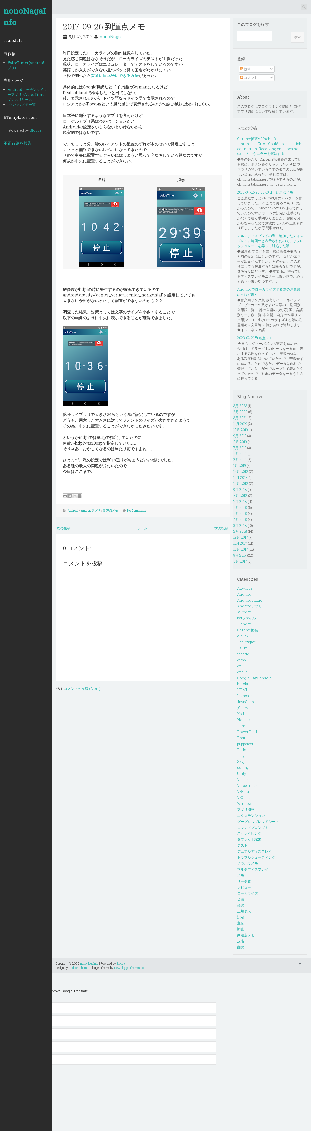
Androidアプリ (90, 510)
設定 (240, 917)
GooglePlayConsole (254, 678)
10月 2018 (240, 483)
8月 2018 (240, 495)
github (242, 672)
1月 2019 (239, 465)
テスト (242, 845)
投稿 (245, 69)
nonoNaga (110, 36)
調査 (240, 929)
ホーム (142, 528)
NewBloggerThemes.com (130, 968)
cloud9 (243, 636)
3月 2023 (240, 405)
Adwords (245, 588)
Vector (242, 779)
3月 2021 (240, 417)
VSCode (244, 797)
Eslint (242, 648)
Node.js (243, 719)
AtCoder (244, 612)
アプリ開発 (245, 809)
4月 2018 (240, 519)
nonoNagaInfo (25, 16)
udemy (243, 767)
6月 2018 (240, 507)
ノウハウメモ (247, 863)
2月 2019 (240, 459)
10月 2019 (240, 429)
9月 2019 (239, 435)
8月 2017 (240, 561)
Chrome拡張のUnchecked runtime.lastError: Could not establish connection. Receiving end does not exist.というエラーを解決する (269, 146)
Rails (241, 749)
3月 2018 (240, 525)
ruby (241, 755)
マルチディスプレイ (252, 869)
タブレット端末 (249, 839)
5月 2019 (240, 453)
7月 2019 (239, 447)
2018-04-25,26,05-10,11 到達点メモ (265, 192)
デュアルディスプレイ (254, 851)
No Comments (136, 510)
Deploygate (246, 642)
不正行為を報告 (18, 143)
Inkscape (245, 695)
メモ (240, 875)
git (239, 666)
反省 (240, 941)
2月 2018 (240, 531)
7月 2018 (240, 501)
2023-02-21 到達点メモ (255, 337)
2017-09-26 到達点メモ (104, 26)
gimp (241, 660)
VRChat (243, 791)
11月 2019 (240, 423)
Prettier (243, 737)
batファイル (246, 618)
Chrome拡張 (247, 630)
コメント (249, 77)
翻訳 (240, 947)
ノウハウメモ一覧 (22, 104)
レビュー (244, 887)
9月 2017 (239, 555)
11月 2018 (240, 477)
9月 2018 (240, 489)
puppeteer (245, 743)
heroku (243, 683)
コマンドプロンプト (252, 827)
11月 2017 (240, 543)
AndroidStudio (249, 600)
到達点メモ (110, 510)
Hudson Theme (78, 968)
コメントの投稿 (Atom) (82, 688)
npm (241, 725)
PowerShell (247, 731)
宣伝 (240, 923)
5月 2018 (240, 513)
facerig (243, 654)
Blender (244, 624)
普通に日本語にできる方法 (115, 75)
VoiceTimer (247, 785)
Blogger (36, 130)
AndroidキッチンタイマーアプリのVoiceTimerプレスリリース (27, 94)
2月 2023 (240, 411)
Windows (245, 803)
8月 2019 (240, 441)
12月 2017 (240, 537)
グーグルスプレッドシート (258, 821)
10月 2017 (240, 549)
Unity (241, 773)
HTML (242, 689)
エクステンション (251, 815)
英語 (240, 899)
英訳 (240, 905)
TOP (303, 965)
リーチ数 (244, 881)
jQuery (242, 707)
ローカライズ (247, 893)
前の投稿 (221, 528)
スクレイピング (249, 833)
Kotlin (242, 713)
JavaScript (246, 701)
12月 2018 (240, 471)
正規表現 (244, 911)
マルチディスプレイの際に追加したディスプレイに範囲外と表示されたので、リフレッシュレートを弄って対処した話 (270, 240)
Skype (242, 761)
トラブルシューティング (256, 857)
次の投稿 (64, 528)
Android (73, 510)
